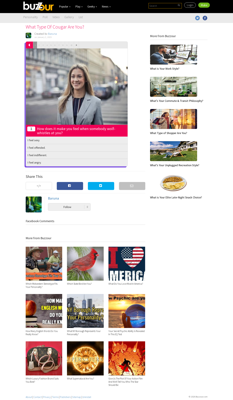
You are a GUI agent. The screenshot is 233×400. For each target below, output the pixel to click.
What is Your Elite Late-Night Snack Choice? (176, 197)
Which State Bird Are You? (79, 283)
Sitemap (76, 397)
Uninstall (86, 397)
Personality (30, 17)
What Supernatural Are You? (80, 378)
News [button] (106, 6)
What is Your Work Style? (164, 68)
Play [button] (79, 6)
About (29, 397)
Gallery (69, 17)
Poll (45, 17)
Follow (75, 207)
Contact (37, 397)
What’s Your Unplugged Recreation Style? (174, 165)
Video (56, 17)
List (81, 17)
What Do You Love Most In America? (125, 283)
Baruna (52, 34)
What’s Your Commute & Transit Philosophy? (176, 101)
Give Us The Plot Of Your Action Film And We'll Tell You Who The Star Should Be (125, 381)
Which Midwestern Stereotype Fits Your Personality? (42, 285)
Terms (55, 397)
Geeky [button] (92, 6)
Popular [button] (64, 6)
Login (190, 5)
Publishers (65, 397)
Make (204, 5)
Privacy (47, 397)
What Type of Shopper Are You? (168, 133)
